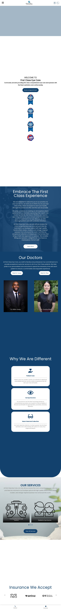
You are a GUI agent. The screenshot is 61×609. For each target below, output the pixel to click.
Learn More (30, 246)
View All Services (30, 531)
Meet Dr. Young (16, 273)
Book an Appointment (30, 90)
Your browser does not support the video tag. (30, 20)
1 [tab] (28, 524)
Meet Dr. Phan (45, 273)
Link (15, 607)
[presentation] (4, 595)
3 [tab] (31, 524)
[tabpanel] (16, 509)
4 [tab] (32, 524)
